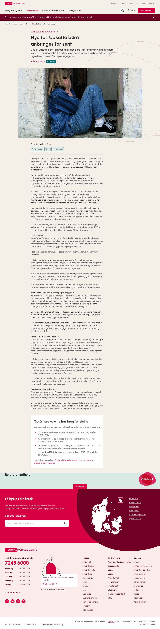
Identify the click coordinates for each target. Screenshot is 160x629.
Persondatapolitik (12, 624)
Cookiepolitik (30, 624)
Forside (7, 24)
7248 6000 (17, 562)
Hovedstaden (135, 502)
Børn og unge (37, 149)
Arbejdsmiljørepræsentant (120, 562)
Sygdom (86, 606)
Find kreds (134, 3)
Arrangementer (75, 10)
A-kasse (114, 3)
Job (143, 3)
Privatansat (113, 586)
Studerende (113, 590)
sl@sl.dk (111, 622)
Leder (110, 570)
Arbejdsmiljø (88, 566)
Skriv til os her (61, 590)
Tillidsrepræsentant (116, 594)
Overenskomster (89, 598)
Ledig (110, 574)
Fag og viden (32, 10)
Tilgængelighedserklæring (52, 624)
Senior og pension (90, 602)
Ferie (84, 582)
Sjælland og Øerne (137, 514)
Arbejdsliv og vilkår (13, 10)
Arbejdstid (87, 574)
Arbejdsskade (88, 570)
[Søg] (122, 10)
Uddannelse (87, 610)
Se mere (80, 486)
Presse (151, 3)
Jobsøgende (113, 566)
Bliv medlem (146, 10)
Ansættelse (87, 562)
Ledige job (138, 590)
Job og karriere (140, 582)
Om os (123, 3)
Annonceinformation (143, 566)
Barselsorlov (87, 578)
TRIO (110, 598)
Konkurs (85, 586)
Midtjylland (134, 506)
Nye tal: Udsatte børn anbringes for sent (41, 24)
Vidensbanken (140, 602)
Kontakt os (138, 586)
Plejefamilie (58, 149)
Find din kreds (13, 592)
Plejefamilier (113, 582)
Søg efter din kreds (15, 515)
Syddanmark (135, 518)
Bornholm (133, 498)
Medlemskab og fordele (53, 10)
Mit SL (131, 10)
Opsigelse (86, 594)
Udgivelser (138, 598)
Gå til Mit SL (50, 583)
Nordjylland (134, 510)
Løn (84, 590)
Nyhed (48, 149)
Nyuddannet (113, 578)
